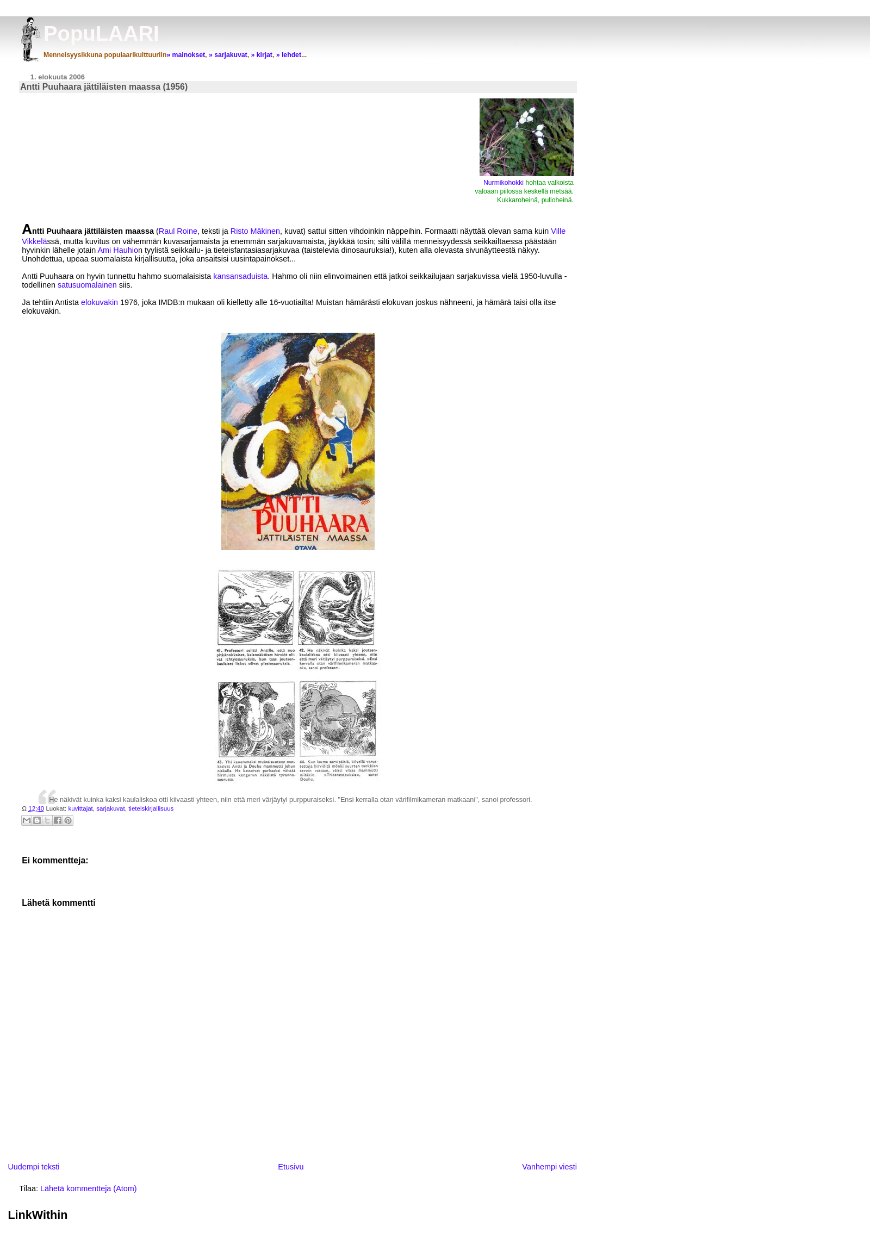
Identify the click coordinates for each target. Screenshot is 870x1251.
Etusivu (290, 1166)
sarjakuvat (110, 808)
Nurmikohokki (504, 182)
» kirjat (261, 55)
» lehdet (288, 55)
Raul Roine (178, 231)
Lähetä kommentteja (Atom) (88, 1188)
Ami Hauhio (118, 250)
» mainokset (185, 55)
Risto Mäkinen (255, 231)
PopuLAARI (101, 33)
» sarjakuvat (228, 55)
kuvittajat (80, 808)
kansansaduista (240, 276)
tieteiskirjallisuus (150, 808)
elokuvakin (99, 302)
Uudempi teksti (33, 1166)
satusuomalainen (87, 285)
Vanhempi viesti (549, 1166)
